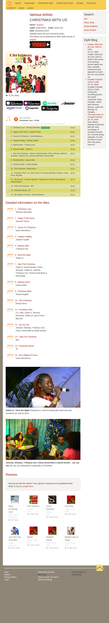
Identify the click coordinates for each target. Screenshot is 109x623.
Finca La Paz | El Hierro (48, 615)
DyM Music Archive (46, 610)
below (61, 71)
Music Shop (89, 60)
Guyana (39, 62)
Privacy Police (10, 615)
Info (85, 56)
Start (6, 610)
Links (6, 617)
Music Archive (90, 68)
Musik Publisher (91, 64)
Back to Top (100, 610)
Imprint (7, 612)
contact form (27, 524)
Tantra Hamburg (45, 617)
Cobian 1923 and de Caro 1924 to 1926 (95, 84)
